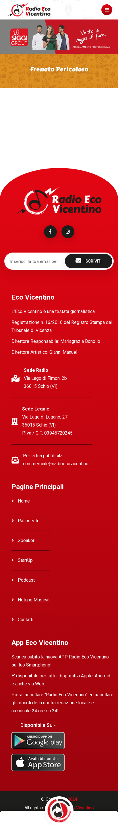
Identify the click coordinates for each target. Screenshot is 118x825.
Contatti (22, 619)
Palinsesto (25, 520)
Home (20, 501)
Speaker (22, 540)
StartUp (22, 560)
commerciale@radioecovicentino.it (57, 463)
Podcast (23, 580)
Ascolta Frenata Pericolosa (31, 109)
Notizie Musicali (31, 600)
